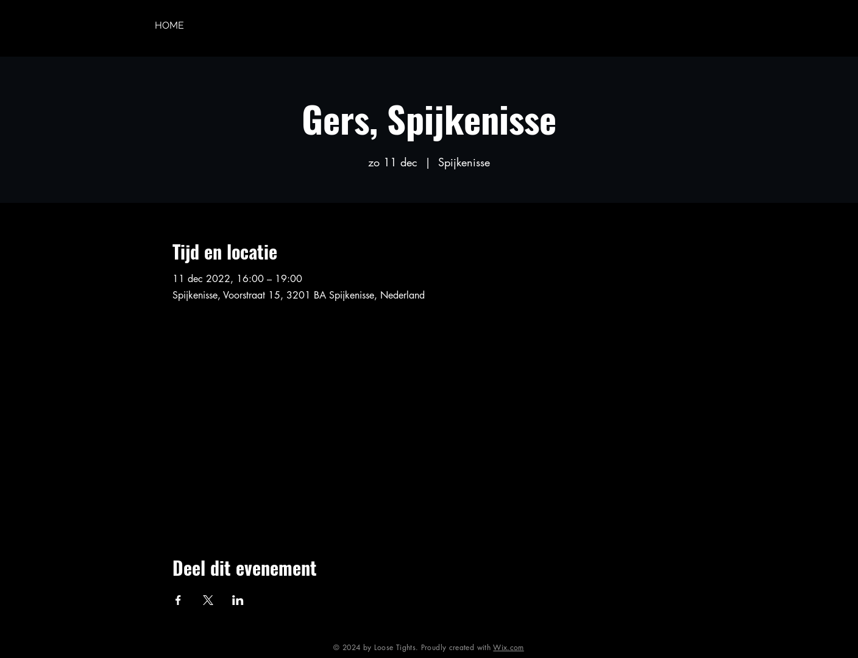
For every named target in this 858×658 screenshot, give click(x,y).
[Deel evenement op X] (208, 600)
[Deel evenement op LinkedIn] (238, 600)
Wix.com (508, 647)
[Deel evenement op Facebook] (178, 600)
